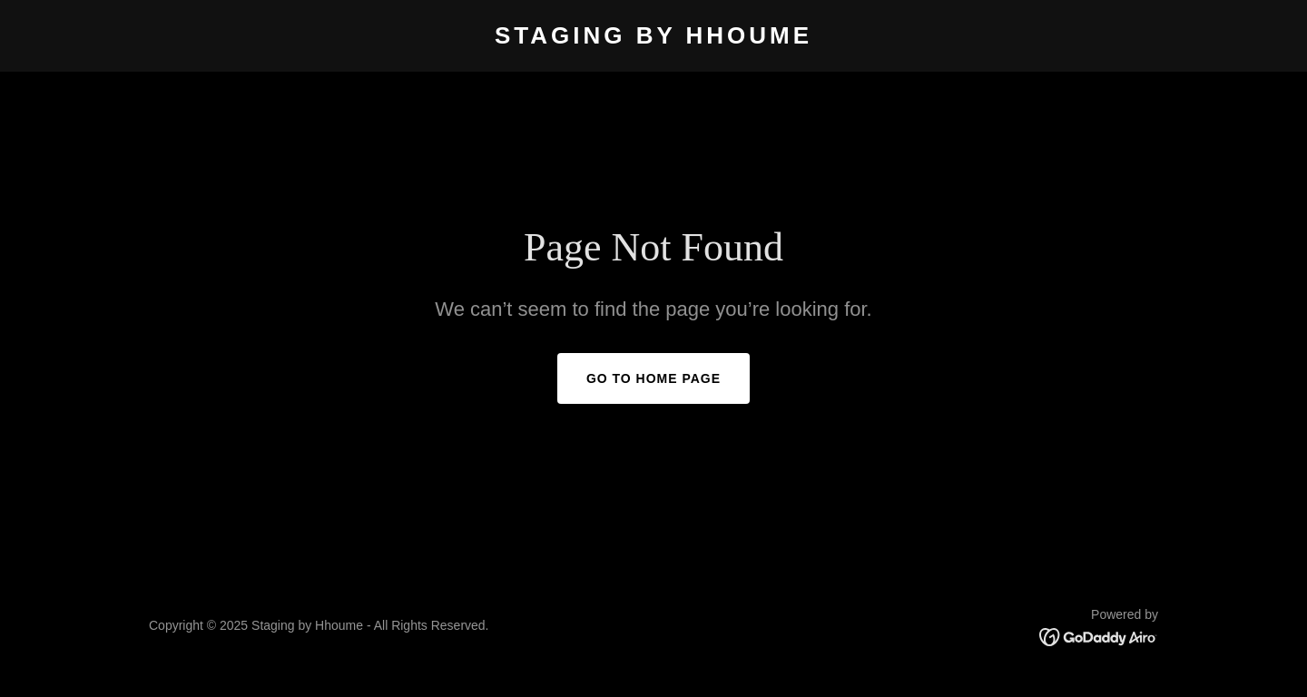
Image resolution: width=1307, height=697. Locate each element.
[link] (653, 38)
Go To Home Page (653, 378)
